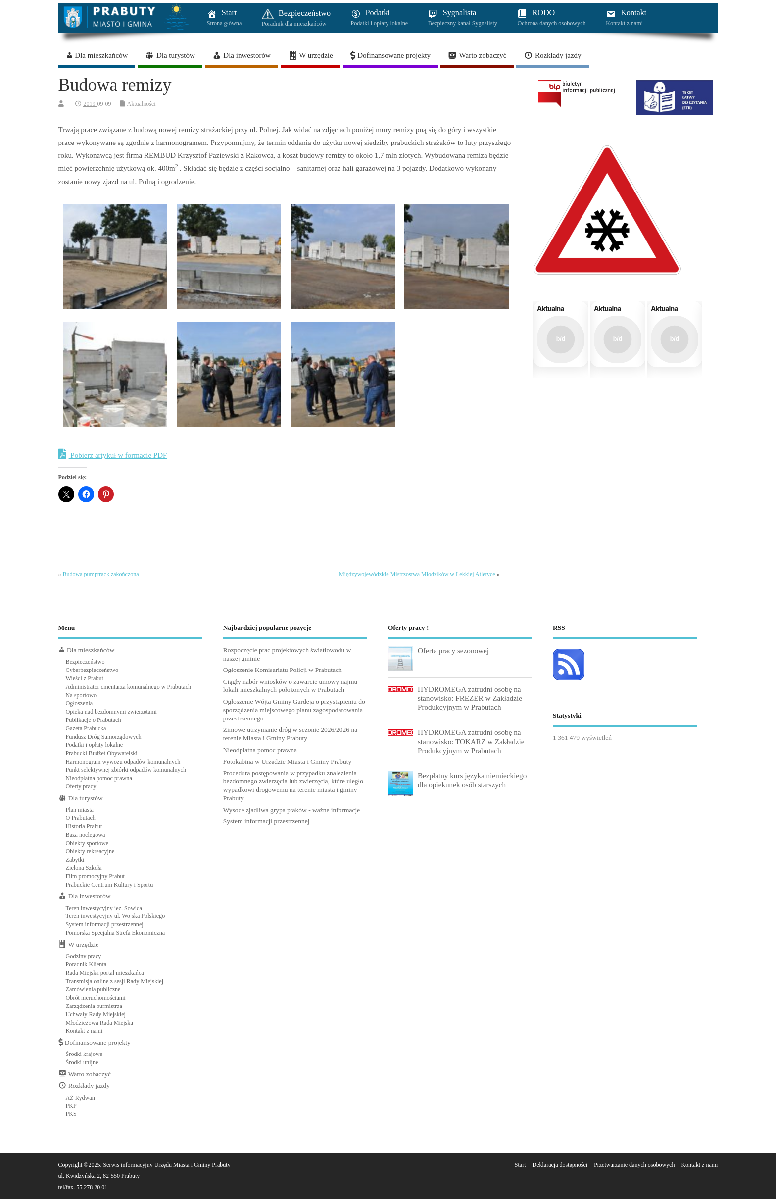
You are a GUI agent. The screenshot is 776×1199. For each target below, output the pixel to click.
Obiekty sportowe (87, 843)
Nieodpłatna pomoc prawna (99, 778)
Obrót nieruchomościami (96, 997)
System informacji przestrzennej (105, 924)
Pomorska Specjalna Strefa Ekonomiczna (115, 932)
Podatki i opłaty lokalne (94, 744)
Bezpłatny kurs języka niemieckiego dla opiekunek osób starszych (472, 780)
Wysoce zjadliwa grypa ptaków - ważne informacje (291, 810)
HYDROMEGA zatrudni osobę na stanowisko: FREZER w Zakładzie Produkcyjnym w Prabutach (470, 698)
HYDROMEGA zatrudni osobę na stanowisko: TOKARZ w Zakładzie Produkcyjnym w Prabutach (471, 741)
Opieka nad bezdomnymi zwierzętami (111, 711)
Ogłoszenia (79, 703)
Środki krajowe (84, 1054)
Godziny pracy (83, 956)
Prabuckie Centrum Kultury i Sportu (109, 884)
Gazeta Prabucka (86, 728)
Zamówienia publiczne (93, 989)
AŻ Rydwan (80, 1097)
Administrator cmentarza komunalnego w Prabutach (129, 686)
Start (520, 1164)
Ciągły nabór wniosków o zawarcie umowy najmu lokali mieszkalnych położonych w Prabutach (290, 686)
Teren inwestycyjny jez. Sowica (104, 908)
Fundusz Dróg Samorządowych (104, 736)
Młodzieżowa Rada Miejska (99, 1022)
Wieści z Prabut (84, 678)
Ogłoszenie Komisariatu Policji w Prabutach (282, 669)
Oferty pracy (81, 786)
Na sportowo (81, 695)
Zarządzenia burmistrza (94, 1006)
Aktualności (141, 103)
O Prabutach (81, 818)
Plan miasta (80, 809)
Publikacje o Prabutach (93, 720)
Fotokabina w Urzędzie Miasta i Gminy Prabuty (287, 761)
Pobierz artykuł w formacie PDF (112, 454)
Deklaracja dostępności (560, 1164)
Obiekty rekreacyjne (90, 851)
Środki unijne (82, 1062)
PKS (71, 1113)
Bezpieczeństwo (85, 661)
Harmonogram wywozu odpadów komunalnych (123, 761)
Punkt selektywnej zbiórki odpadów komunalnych (126, 770)
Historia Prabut (84, 826)
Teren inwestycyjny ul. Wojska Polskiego (115, 915)
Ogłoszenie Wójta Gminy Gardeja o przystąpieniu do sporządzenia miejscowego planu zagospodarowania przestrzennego (294, 710)
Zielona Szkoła (84, 867)
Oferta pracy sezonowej (453, 650)
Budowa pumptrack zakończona (101, 574)
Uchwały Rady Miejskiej (96, 1014)
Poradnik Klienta (86, 964)
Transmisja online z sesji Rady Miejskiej (115, 981)
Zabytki (75, 859)
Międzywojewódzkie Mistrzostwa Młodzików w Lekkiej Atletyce (417, 574)
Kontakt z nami (84, 1030)
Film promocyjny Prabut (95, 876)
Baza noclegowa (85, 834)
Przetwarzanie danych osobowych (634, 1164)
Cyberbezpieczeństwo (92, 670)
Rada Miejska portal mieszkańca (105, 972)
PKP (71, 1106)
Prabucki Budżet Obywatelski (102, 753)
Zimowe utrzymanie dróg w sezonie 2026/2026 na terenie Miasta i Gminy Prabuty (290, 734)
